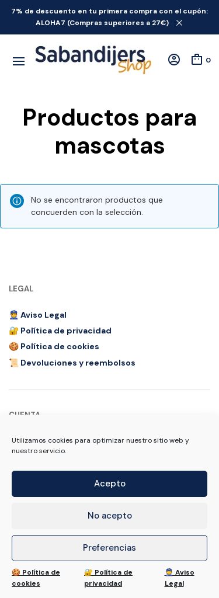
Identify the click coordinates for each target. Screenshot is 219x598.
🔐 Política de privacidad (108, 578)
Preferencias (109, 548)
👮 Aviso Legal (179, 578)
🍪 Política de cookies (36, 578)
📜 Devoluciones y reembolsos (72, 362)
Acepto (110, 483)
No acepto (110, 515)
